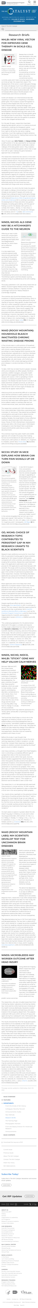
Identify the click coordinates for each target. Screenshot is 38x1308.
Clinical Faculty (6, 1248)
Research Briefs (10, 1118)
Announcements (10, 1131)
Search (22, 1305)
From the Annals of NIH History (15, 1106)
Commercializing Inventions (10, 1241)
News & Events (7, 1255)
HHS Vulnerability (12, 1302)
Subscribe (6, 1185)
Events (4, 1266)
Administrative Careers (8, 1277)
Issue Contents (9, 1135)
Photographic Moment (12, 1123)
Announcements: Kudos (13, 1112)
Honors (4, 1215)
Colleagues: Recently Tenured (15, 1109)
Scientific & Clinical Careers (9, 1275)
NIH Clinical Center (9, 1244)
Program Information (8, 1282)
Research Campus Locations (10, 1221)
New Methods (9, 1115)
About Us (5, 1210)
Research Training (8, 1280)
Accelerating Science (8, 1234)
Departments (8, 1103)
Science (16, 644)
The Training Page (11, 1121)
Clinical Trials (5, 1252)
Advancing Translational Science (11, 1250)
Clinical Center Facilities (8, 1246)
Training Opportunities (8, 1284)
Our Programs (6, 1219)
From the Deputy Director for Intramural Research (18, 1127)
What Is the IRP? (6, 1212)
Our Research (7, 1226)
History (4, 1213)
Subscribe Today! (10, 1174)
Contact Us (15, 1299)
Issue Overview (9, 1097)
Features (7, 1100)
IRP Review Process (7, 1239)
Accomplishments (7, 1232)
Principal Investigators (8, 1230)
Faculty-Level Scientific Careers (11, 1271)
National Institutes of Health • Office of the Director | (19, 19)
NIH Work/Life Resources (9, 1285)
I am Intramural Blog (8, 1259)
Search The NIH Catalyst (9, 26)
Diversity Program (12, 613)
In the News (5, 1257)
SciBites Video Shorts (8, 1262)
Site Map (16, 1305)
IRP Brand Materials (25, 1299)
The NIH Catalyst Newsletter (10, 1264)
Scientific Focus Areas (8, 1228)
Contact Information (8, 1223)
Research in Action (7, 1235)
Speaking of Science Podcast (10, 1260)
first (15, 605)
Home (9, 1299)
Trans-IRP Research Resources (11, 1237)
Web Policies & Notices (28, 1302)
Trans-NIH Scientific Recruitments (12, 1273)
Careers (5, 1269)
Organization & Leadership (10, 1217)
